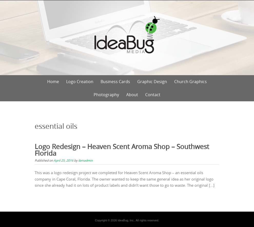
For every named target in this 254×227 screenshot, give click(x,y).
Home (53, 81)
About (132, 94)
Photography (106, 94)
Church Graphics (190, 81)
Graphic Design (152, 81)
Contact (152, 94)
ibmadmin (85, 160)
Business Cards (115, 81)
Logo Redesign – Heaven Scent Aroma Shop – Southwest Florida (122, 150)
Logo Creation (79, 81)
